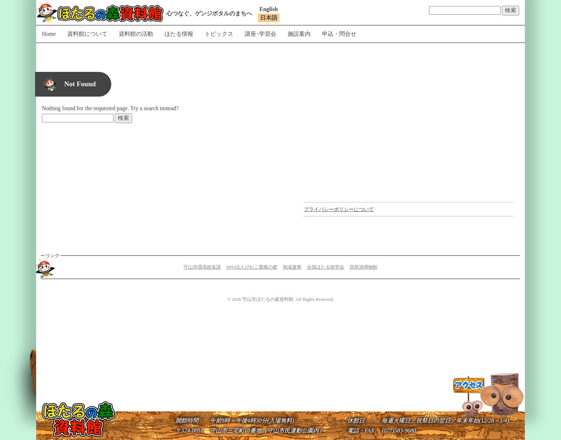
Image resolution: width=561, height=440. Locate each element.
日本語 (268, 18)
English (268, 9)
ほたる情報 (179, 34)
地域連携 (292, 267)
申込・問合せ (339, 34)
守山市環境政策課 (202, 267)
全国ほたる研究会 (325, 267)
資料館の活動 (136, 34)
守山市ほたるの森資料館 (100, 11)
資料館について (87, 34)
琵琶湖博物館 (363, 267)
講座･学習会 (260, 34)
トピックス (219, 34)
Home (49, 34)
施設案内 (299, 34)
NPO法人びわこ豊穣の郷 (251, 267)
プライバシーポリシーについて (339, 209)
